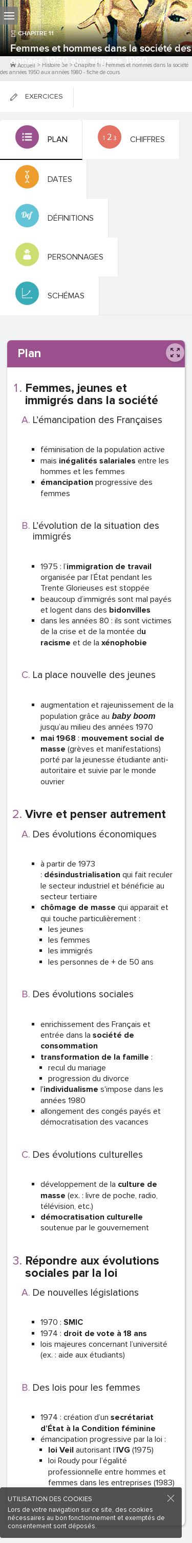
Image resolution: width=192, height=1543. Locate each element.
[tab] (41, 140)
